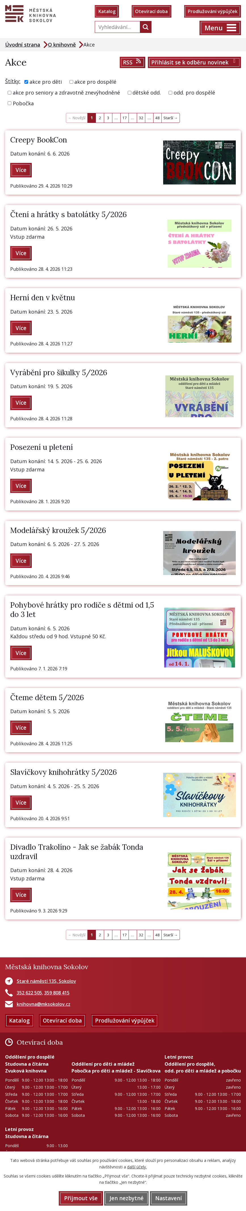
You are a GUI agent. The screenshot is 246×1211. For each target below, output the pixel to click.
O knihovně (62, 44)
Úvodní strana (22, 44)
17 (124, 117)
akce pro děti (46, 81)
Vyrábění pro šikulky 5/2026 (58, 372)
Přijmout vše (81, 1198)
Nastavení (168, 1198)
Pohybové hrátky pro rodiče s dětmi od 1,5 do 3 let (82, 610)
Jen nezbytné (127, 1198)
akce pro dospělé (95, 81)
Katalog (106, 11)
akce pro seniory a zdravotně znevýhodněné (66, 92)
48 (157, 117)
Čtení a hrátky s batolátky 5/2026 (68, 214)
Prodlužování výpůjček (212, 11)
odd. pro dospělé (194, 92)
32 (141, 117)
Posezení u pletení (41, 447)
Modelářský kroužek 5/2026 (58, 530)
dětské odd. (147, 92)
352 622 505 (29, 993)
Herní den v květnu (42, 297)
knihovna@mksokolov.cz (43, 1004)
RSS (132, 62)
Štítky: (12, 81)
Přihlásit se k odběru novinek (194, 62)
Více (21, 170)
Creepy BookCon (38, 139)
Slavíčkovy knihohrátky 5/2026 (63, 772)
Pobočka (23, 103)
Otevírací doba (151, 11)
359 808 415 (57, 993)
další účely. (137, 1167)
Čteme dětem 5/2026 (47, 697)
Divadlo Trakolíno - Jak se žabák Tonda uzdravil (76, 851)
